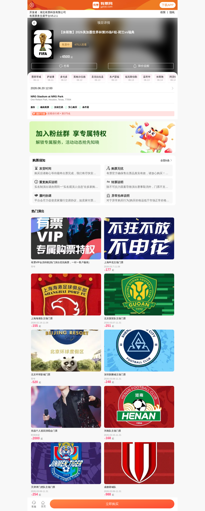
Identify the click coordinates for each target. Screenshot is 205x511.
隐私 (172, 12)
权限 (163, 12)
